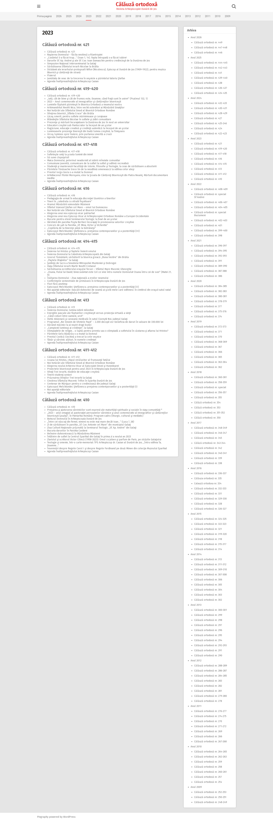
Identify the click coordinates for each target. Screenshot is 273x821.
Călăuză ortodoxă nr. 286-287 (210, 670)
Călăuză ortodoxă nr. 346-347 (210, 432)
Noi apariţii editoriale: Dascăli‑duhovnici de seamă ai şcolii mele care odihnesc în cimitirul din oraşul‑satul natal (109, 289)
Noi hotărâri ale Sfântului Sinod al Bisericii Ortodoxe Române (81, 110)
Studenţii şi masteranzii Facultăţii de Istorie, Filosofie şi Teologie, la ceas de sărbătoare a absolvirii (102, 166)
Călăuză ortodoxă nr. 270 (208, 721)
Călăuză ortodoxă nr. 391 (208, 260)
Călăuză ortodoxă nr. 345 (208, 437)
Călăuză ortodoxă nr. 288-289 (210, 665)
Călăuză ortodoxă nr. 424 (208, 128)
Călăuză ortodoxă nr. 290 (208, 655)
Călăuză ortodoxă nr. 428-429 (210, 113)
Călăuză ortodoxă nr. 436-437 (210, 88)
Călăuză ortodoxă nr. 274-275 (210, 716)
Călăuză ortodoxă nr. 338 (208, 463)
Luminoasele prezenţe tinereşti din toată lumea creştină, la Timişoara (85, 131)
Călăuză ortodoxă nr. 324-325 (210, 518)
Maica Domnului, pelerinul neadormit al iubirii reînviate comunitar (83, 160)
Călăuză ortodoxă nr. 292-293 (210, 645)
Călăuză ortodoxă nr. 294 (208, 640)
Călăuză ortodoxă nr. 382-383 (210, 291)
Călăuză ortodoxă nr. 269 (208, 731)
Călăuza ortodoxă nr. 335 (208, 478)
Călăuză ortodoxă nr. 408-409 (211, 189)
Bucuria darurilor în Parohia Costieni (67, 430)
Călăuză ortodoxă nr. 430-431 (210, 108)
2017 (148, 16)
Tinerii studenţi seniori (59, 374)
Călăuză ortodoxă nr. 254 (208, 782)
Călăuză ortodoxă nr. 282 (208, 685)
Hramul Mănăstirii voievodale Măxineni (68, 204)
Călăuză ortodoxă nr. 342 (208, 448)
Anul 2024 (196, 98)
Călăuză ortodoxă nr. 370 (208, 336)
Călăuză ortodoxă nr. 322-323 (210, 524)
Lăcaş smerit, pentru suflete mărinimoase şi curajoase (77, 116)
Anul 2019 (196, 321)
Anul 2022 (196, 184)
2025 (69, 16)
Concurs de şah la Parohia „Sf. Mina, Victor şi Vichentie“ (77, 225)
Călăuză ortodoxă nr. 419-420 (70, 88)
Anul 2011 (196, 706)
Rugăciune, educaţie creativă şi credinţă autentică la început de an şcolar (88, 128)
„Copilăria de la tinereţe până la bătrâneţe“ (71, 228)
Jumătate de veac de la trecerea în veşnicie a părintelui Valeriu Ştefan (86, 78)
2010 (217, 16)
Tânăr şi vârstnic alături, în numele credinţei (71, 339)
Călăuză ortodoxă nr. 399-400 (210, 230)
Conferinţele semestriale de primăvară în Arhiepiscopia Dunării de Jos (86, 280)
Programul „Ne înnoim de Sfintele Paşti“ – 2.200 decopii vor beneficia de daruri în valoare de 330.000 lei (105, 321)
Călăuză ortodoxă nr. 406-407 (210, 202)
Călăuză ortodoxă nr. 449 (208, 42)
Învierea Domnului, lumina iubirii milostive (70, 310)
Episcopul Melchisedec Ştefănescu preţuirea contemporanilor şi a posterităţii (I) (92, 386)
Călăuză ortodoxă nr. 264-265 (210, 751)
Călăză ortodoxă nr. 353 (207, 407)
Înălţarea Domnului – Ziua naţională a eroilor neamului (77, 278)
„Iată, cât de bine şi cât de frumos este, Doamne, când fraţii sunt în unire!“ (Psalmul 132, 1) (97, 98)
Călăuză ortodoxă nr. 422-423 (210, 133)
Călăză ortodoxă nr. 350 (207, 417)
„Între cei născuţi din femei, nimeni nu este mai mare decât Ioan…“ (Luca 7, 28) (90, 421)
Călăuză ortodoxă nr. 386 (208, 276)
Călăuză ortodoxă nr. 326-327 (210, 508)
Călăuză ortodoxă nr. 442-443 (210, 67)
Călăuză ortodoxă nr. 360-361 (210, 377)
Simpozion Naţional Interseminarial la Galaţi (71, 63)
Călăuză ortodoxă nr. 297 (208, 625)
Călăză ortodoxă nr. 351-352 (209, 412)
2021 (108, 16)
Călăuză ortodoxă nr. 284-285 (210, 675)
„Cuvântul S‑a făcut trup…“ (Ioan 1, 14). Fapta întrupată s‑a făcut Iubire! (87, 57)
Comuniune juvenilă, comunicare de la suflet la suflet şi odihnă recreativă (88, 163)
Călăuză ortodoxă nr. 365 (208, 357)
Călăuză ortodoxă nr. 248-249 (210, 802)
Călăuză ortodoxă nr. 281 (208, 690)
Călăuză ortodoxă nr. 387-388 (210, 271)
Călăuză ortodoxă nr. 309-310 (210, 569)
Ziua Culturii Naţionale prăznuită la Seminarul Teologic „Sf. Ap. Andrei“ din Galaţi (91, 427)
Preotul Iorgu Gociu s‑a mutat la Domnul (70, 172)
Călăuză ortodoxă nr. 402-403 (210, 220)
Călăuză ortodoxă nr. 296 (208, 630)
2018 (138, 16)
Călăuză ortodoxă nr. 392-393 (210, 255)
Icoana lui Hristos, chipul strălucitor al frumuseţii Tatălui (78, 360)
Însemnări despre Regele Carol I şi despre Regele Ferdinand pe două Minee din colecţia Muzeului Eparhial (107, 448)
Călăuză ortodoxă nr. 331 (208, 493)
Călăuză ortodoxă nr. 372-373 (210, 326)
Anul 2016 (196, 468)
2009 (227, 16)
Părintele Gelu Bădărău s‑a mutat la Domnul (72, 333)
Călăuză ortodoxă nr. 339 (208, 458)
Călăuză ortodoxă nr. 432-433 (210, 103)
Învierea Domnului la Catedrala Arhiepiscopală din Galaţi (78, 254)
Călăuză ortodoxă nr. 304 (208, 589)
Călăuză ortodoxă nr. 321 (208, 529)
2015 (168, 16)
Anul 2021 (196, 240)
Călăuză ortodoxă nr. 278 (208, 701)
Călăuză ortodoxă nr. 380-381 (210, 296)
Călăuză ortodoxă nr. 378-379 (210, 301)
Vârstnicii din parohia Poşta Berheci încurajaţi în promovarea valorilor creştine (90, 222)
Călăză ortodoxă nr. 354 (207, 402)
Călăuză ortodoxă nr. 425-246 (210, 123)
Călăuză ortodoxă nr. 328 (208, 503)
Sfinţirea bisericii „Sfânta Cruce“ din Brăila (70, 113)
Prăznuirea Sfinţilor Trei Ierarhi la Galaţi (69, 377)
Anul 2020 (196, 281)
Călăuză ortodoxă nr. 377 (208, 306)
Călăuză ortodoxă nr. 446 (208, 52)
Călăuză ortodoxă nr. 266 (208, 736)
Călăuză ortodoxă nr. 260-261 (210, 771)
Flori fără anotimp (57, 283)
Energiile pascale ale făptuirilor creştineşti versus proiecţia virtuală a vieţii (89, 313)
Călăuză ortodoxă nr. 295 (208, 635)
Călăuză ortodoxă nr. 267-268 (210, 741)
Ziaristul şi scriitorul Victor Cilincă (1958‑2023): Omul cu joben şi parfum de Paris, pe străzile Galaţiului (104, 439)
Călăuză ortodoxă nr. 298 (208, 620)
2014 (178, 16)
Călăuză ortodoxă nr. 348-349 (210, 427)
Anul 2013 (196, 604)
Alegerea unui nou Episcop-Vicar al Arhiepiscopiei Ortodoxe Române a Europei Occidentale (98, 216)
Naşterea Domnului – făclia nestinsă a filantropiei (74, 54)
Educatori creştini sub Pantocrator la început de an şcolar (79, 125)
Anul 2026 (196, 37)
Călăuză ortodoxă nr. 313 (208, 559)
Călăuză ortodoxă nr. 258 (208, 766)
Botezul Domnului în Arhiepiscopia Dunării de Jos (74, 418)
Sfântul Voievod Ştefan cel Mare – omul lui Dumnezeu (77, 207)
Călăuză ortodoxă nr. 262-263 (210, 756)
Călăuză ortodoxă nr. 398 (208, 235)
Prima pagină (44, 16)
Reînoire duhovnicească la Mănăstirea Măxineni (73, 433)
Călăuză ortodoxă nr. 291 (208, 650)
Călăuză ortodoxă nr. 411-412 (69, 350)
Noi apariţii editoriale (58, 389)
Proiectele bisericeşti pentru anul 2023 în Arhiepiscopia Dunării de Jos (86, 368)
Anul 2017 (196, 422)
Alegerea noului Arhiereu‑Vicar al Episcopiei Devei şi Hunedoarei (83, 365)
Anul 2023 (196, 138)
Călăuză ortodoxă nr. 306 (208, 579)
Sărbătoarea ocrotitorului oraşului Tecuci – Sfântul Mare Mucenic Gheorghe (89, 269)
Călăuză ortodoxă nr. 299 (208, 615)
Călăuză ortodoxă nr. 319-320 (210, 534)
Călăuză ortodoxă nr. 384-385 (210, 286)
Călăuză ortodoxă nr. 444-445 (210, 62)
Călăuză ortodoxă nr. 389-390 (210, 265)
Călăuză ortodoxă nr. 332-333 (210, 488)
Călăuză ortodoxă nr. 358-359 (210, 382)
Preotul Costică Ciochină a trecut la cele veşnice (74, 336)
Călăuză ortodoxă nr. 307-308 (210, 574)
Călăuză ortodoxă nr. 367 (208, 346)
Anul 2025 (196, 57)
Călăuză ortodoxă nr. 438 (208, 82)
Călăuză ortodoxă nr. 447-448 (210, 47)
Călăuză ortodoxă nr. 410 (65, 399)
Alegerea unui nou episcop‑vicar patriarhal (71, 213)
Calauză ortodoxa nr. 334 (207, 483)
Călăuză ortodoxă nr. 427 (208, 118)
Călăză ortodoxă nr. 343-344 (209, 443)
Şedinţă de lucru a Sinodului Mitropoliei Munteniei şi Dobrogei (81, 263)
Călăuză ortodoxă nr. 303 (208, 594)
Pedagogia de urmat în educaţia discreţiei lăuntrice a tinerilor (81, 198)
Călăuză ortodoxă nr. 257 (208, 776)
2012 (198, 16)
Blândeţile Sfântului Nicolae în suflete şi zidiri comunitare (79, 119)
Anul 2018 (196, 372)
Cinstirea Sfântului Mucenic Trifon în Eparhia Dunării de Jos (79, 380)
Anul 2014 (196, 554)
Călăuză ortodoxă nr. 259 (208, 761)
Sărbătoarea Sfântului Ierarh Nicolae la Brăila (73, 66)
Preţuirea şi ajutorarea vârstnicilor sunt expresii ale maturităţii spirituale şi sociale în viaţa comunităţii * (104, 409)
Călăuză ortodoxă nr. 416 (65, 188)
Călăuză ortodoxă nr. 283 (208, 680)
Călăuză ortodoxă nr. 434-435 (210, 93)
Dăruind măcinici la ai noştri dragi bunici (69, 324)
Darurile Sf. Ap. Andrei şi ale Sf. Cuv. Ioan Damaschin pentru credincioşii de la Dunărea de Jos (98, 60)
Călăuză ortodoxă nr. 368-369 (210, 341)
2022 (98, 16)
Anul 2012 (196, 660)
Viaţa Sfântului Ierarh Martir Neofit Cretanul (71, 266)
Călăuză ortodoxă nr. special (210, 387)
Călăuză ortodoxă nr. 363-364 (210, 362)
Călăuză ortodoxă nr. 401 (208, 225)
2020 (118, 16)
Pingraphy (42, 816)
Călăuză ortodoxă (136, 4)
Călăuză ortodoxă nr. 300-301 (210, 610)
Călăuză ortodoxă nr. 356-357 (210, 392)
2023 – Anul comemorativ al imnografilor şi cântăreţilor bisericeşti (84, 101)
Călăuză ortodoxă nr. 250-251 (210, 797)
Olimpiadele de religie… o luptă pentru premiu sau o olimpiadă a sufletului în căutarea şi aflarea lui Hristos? (107, 330)
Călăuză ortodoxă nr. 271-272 (210, 726)
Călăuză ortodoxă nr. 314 (208, 549)
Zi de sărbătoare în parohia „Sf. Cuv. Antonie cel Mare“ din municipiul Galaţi (89, 424)
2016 (158, 16)
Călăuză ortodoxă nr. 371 (208, 331)
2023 (88, 16)
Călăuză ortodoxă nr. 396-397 (210, 245)
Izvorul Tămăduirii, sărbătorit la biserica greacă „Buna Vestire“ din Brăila (88, 257)
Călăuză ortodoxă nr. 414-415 (70, 241)
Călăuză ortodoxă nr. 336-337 (210, 473)
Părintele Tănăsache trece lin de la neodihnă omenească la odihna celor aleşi (90, 169)
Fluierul (51, 75)
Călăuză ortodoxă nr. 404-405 (210, 207)
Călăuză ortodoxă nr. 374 (208, 316)
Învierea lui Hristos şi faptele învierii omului (71, 251)
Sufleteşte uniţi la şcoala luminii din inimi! (70, 154)
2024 (78, 16)
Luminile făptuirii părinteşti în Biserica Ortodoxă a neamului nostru (84, 104)
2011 (207, 16)
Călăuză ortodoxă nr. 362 (208, 367)
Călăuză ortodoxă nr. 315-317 (210, 544)
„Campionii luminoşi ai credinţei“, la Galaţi (70, 327)
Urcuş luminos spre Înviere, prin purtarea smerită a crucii (79, 134)
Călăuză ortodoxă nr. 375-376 (210, 311)
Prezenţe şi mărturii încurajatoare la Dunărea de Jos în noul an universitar (88, 122)
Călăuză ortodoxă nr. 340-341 (210, 453)
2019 (128, 16)
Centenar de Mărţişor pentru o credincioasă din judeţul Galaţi (81, 383)
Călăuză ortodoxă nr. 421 (65, 44)
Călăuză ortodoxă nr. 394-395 (210, 250)
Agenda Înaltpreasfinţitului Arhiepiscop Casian (73, 81)
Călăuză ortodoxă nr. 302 (208, 599)
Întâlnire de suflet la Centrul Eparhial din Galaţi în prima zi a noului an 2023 (89, 436)
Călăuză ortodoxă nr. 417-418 (69, 144)
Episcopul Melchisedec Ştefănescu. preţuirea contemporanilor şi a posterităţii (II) (93, 286)
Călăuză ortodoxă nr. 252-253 (210, 792)
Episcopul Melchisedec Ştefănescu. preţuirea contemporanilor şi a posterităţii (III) (93, 231)
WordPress (69, 816)
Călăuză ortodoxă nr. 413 (65, 300)
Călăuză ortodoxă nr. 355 (208, 397)
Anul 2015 (196, 513)
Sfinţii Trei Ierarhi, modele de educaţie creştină (73, 371)
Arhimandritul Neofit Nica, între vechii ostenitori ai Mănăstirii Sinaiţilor (85, 107)
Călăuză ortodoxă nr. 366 (208, 351)
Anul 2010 (196, 746)
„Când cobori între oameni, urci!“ (65, 316)
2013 (188, 16)
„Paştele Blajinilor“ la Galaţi (62, 260)
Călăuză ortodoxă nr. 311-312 (210, 564)
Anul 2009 (196, 787)
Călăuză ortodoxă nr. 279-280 (210, 696)
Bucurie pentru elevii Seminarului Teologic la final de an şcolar (82, 219)
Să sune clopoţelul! (58, 157)
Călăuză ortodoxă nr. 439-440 (210, 77)
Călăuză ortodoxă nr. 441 (208, 72)
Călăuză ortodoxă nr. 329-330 (210, 498)
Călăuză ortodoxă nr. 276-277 (210, 711)
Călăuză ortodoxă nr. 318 (208, 539)
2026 (59, 16)
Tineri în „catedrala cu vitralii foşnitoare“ (69, 201)
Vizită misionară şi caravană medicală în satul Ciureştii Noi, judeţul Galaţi (87, 319)
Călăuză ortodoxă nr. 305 (208, 584)
